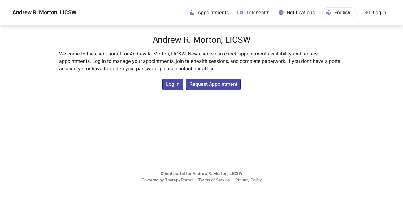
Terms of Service (214, 180)
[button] (339, 12)
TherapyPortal (179, 180)
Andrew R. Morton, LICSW (44, 12)
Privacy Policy (248, 180)
